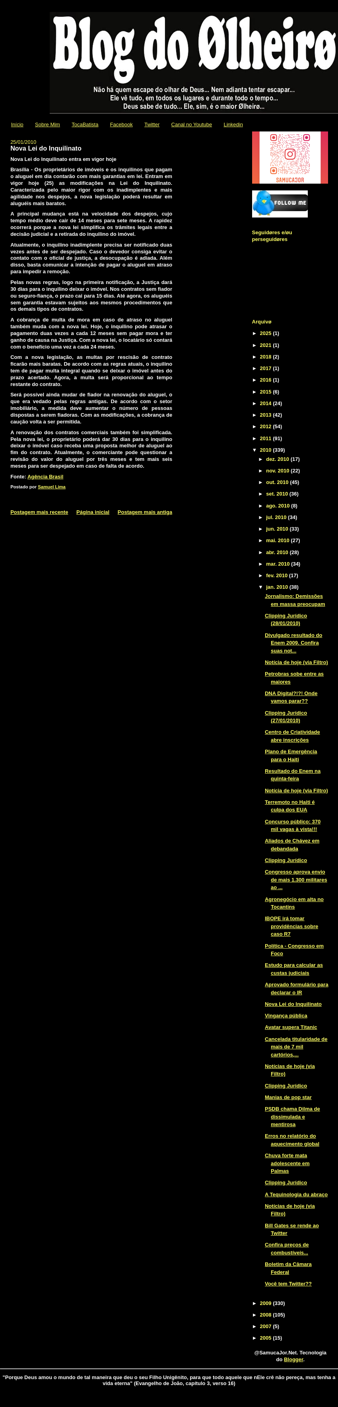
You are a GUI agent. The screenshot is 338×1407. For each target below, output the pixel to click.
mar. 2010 (278, 564)
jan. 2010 (277, 587)
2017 (266, 368)
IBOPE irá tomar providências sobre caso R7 (291, 926)
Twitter (151, 124)
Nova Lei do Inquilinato (293, 1004)
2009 (266, 1303)
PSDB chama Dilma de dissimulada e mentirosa (292, 1116)
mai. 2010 (278, 540)
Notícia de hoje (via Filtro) (296, 662)
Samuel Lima (52, 486)
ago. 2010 (278, 506)
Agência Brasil (45, 477)
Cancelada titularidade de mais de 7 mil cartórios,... (296, 1047)
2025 (266, 333)
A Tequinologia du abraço (296, 1194)
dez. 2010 (278, 459)
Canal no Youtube (191, 124)
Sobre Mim (47, 124)
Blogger (293, 1359)
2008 (266, 1315)
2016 (266, 380)
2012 (266, 426)
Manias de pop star (288, 1097)
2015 (266, 392)
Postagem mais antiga (145, 512)
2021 (266, 345)
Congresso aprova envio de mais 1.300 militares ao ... (296, 879)
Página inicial (92, 512)
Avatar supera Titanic (291, 1027)
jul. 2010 (277, 517)
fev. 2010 (277, 575)
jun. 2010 (277, 529)
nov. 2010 (278, 471)
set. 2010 (277, 494)
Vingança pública (286, 1016)
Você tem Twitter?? (288, 1284)
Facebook (121, 124)
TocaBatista (85, 124)
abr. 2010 (277, 552)
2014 (266, 403)
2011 (266, 438)
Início (17, 124)
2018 (266, 357)
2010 (266, 450)
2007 (266, 1326)
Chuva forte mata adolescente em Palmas (287, 1163)
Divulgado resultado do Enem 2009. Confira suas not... (293, 643)
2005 (266, 1338)
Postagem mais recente (39, 512)
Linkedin (233, 124)
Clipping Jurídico (286, 860)
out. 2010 (278, 482)
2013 (266, 415)
